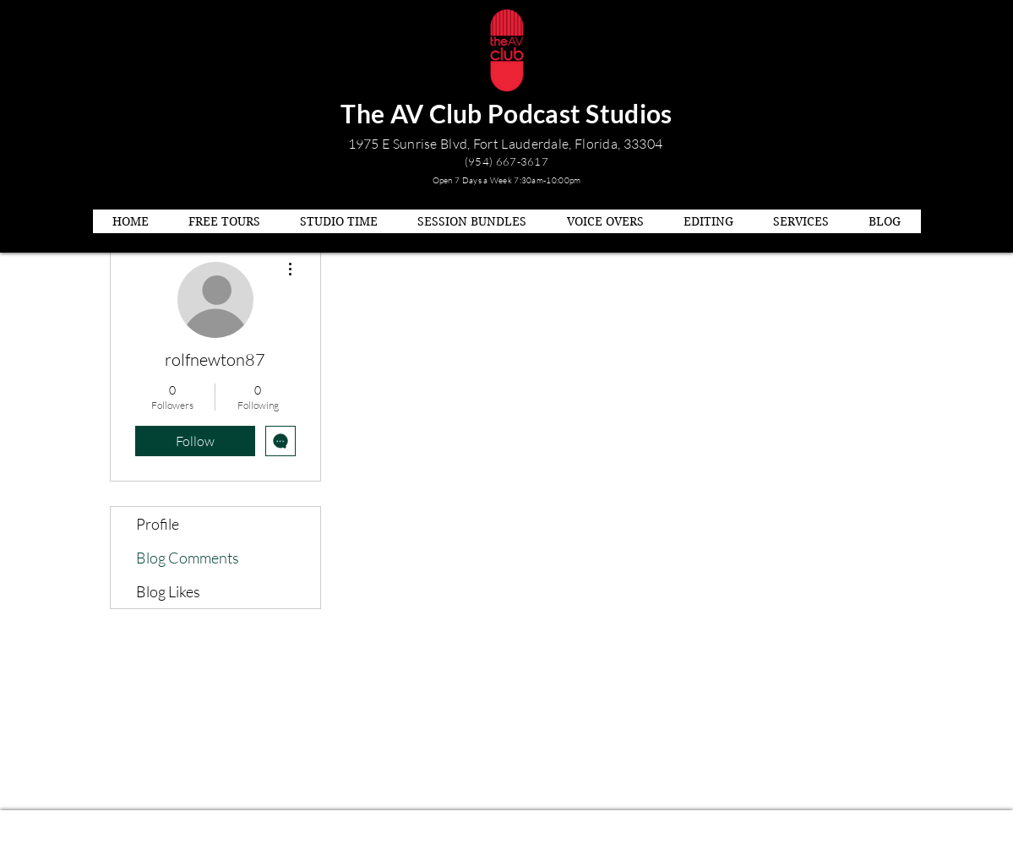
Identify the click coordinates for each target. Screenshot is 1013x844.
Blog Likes (168, 591)
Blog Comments (187, 557)
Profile (157, 524)
